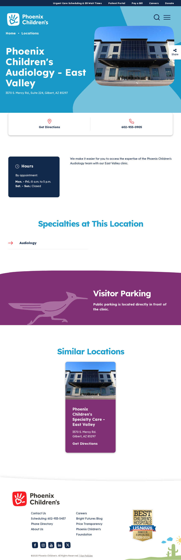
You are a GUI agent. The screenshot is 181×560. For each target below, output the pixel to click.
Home (11, 33)
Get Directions (49, 127)
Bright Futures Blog (89, 518)
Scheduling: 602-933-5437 (48, 518)
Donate (169, 3)
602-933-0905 (131, 127)
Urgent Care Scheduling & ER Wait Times (77, 3)
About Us (37, 529)
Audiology (28, 243)
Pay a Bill (137, 3)
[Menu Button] (167, 17)
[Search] (157, 17)
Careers (154, 3)
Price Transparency (89, 524)
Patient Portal (116, 3)
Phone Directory (42, 524)
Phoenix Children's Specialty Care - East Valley (88, 417)
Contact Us (38, 513)
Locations (30, 33)
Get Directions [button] (85, 443)
